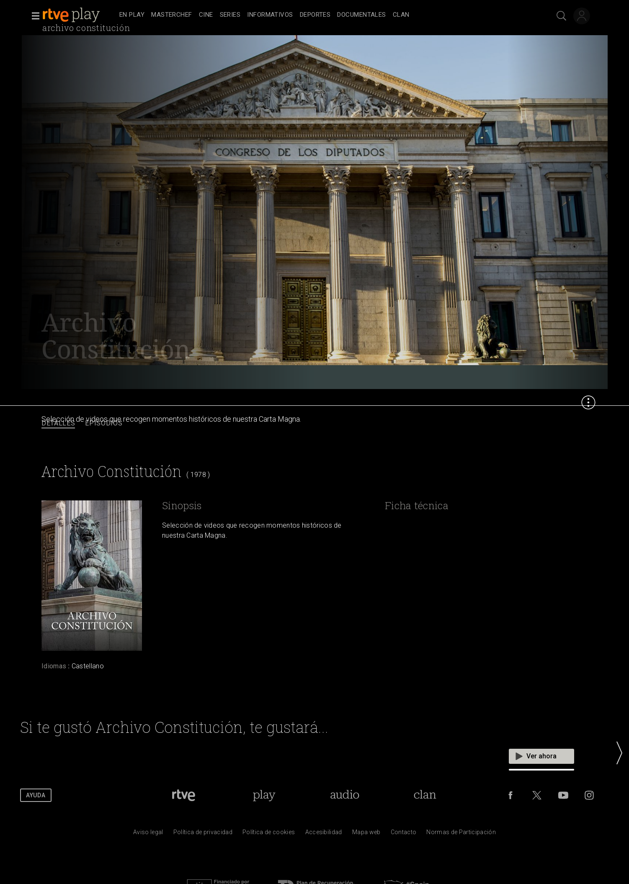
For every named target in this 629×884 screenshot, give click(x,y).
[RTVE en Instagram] (589, 795)
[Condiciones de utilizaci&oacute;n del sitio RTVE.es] (148, 834)
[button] (33, 16)
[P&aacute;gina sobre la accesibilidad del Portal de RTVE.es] (323, 834)
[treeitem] (131, 15)
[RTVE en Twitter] (537, 795)
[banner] (79, 15)
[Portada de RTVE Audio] (344, 795)
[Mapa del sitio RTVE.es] (366, 834)
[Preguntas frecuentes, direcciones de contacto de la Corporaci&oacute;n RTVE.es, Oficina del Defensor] (404, 834)
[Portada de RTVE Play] (264, 795)
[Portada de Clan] (425, 795)
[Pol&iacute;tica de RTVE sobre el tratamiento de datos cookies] (268, 834)
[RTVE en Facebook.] (510, 795)
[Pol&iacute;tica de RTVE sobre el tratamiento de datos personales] (202, 834)
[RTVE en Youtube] (563, 795)
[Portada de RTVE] (183, 795)
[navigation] (323, 15)
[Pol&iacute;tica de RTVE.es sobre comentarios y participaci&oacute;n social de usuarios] (461, 834)
